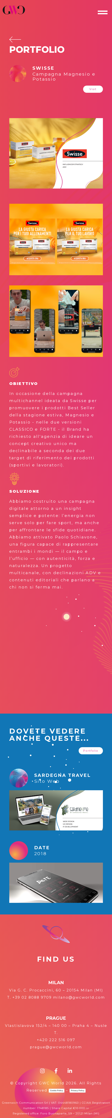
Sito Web (47, 781)
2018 (40, 853)
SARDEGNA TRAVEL (62, 775)
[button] (93, 89)
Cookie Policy (56, 1090)
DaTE (42, 847)
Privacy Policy (77, 1090)
